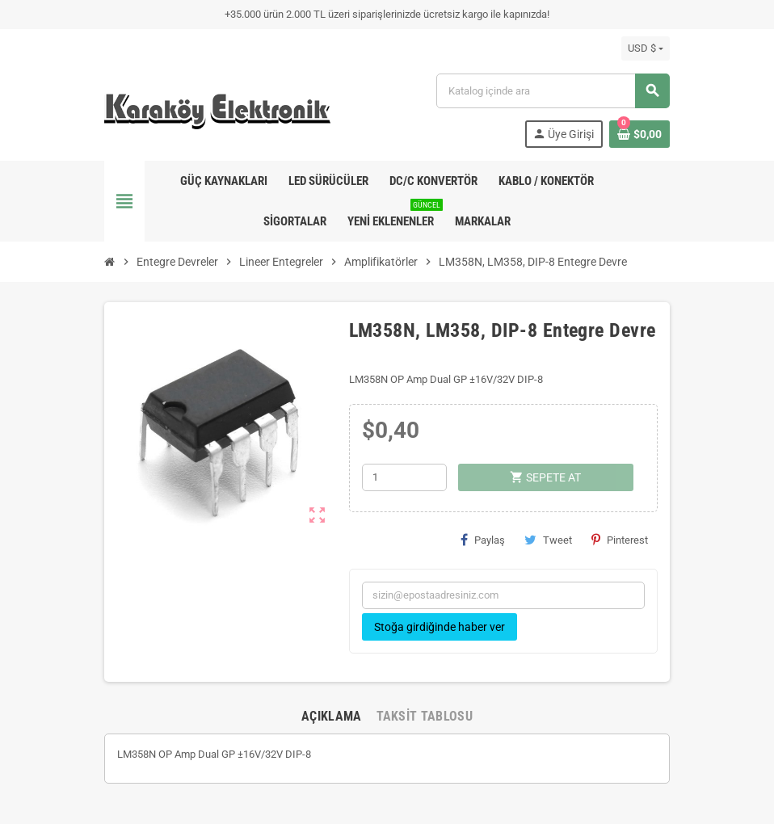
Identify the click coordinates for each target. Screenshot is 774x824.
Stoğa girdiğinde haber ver (439, 626)
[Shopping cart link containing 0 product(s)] (639, 134)
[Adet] (404, 477)
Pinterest (619, 539)
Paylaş (483, 539)
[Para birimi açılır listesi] (645, 48)
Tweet (548, 539)
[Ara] (552, 91)
